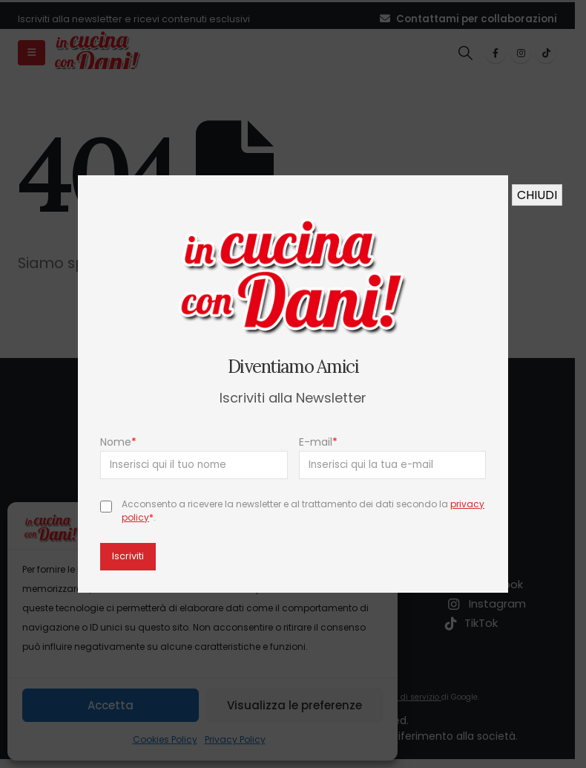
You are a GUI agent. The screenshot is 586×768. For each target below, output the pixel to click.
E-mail (318, 442)
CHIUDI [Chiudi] (537, 195)
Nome (118, 442)
